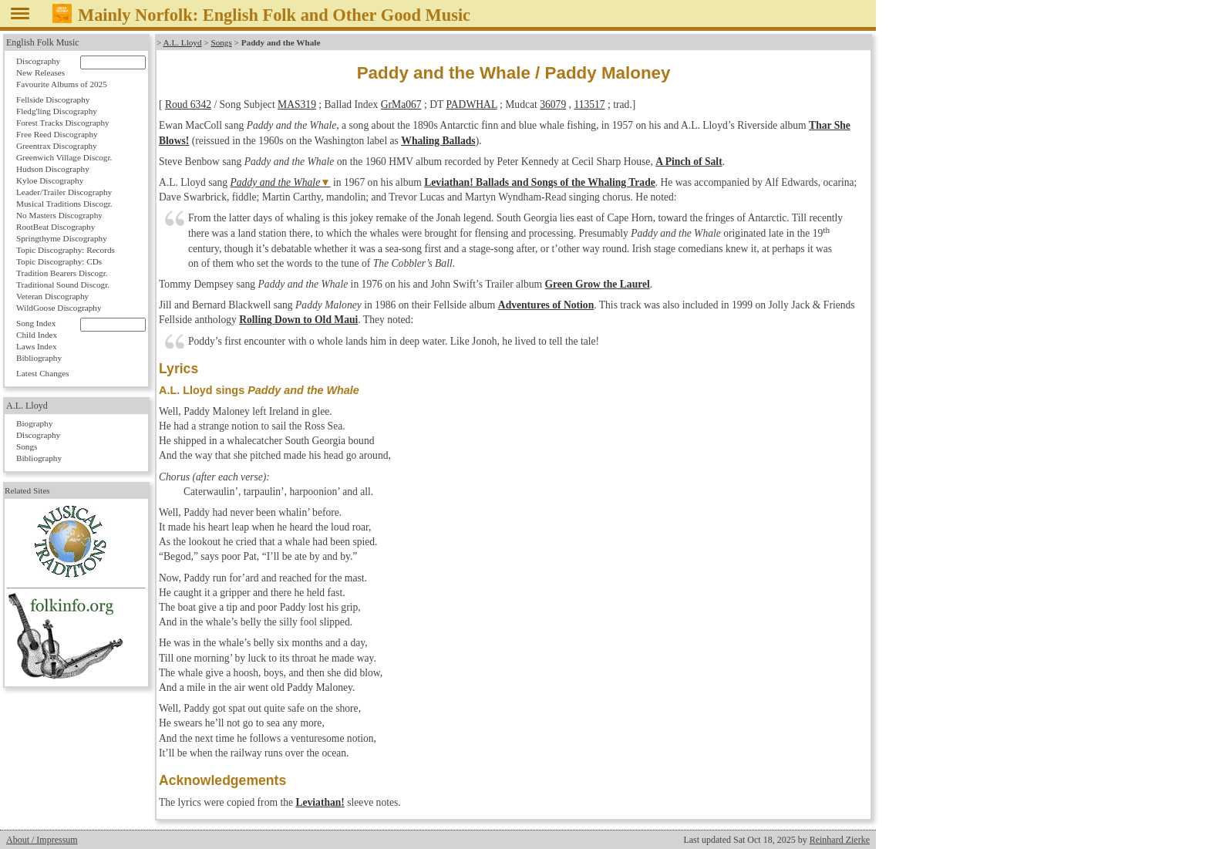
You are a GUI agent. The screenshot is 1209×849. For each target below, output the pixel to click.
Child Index (36, 334)
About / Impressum (42, 839)
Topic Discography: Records (65, 249)
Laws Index (36, 346)
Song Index (36, 323)
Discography (38, 61)
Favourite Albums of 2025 (61, 84)
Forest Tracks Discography (62, 122)
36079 (553, 104)
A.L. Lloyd (182, 42)
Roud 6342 (188, 104)
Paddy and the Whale (276, 182)
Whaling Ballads (438, 141)
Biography (34, 423)
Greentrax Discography (56, 145)
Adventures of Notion (546, 305)
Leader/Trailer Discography (64, 192)
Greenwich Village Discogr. (64, 157)
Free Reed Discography (57, 134)
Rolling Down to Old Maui (298, 319)
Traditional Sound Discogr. (62, 284)
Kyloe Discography (49, 180)
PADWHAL (471, 104)
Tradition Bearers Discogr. (62, 273)
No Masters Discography (59, 215)
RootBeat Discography (55, 226)
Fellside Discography (52, 99)
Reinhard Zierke (840, 839)
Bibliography (39, 357)
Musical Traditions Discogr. (64, 203)
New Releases (40, 72)
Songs (220, 42)
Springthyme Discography (61, 238)
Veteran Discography (52, 296)
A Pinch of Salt (688, 161)
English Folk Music (42, 42)
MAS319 (297, 104)
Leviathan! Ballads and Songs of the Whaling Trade (539, 182)
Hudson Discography (52, 169)
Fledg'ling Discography (56, 111)
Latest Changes (42, 373)
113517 (589, 104)
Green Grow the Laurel (597, 284)
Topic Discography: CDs (59, 261)
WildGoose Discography (58, 307)
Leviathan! (319, 802)
